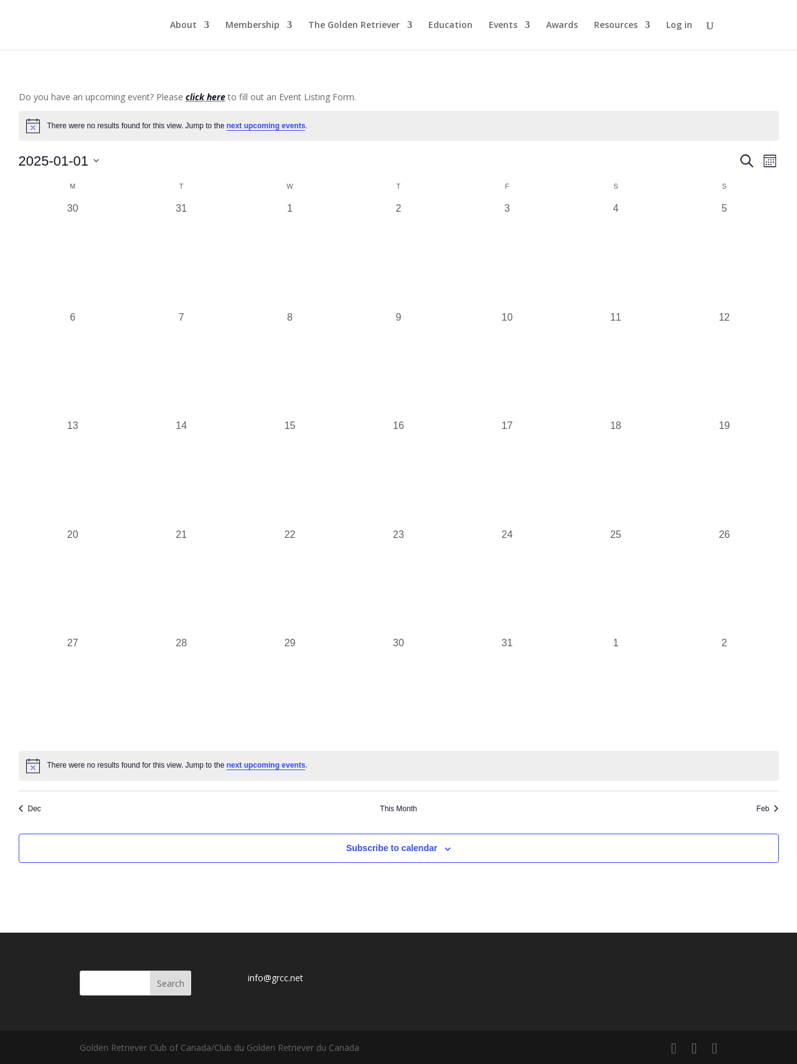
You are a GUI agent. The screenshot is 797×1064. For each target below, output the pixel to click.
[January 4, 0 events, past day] (616, 255)
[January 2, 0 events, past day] (398, 255)
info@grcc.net (275, 978)
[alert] (399, 126)
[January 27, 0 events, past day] (73, 690)
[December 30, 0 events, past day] (73, 255)
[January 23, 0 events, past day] (398, 581)
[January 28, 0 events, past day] (181, 690)
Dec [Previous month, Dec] (30, 808)
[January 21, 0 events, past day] (181, 581)
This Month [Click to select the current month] (398, 808)
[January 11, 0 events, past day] (616, 364)
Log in (679, 26)
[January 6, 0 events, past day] (73, 364)
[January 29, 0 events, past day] (289, 690)
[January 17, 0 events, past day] (507, 472)
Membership (252, 26)
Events (503, 26)
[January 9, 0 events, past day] (398, 364)
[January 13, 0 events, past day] (73, 472)
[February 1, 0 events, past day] (616, 690)
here (214, 97)
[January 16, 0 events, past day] (398, 472)
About (183, 26)
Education (450, 26)
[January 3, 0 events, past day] (507, 255)
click (195, 97)
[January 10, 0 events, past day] (507, 364)
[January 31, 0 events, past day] (507, 690)
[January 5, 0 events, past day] (724, 255)
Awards (562, 26)
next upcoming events (266, 125)
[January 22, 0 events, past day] (289, 581)
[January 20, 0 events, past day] (73, 581)
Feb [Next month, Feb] (768, 808)
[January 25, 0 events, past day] (616, 581)
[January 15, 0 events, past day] (289, 472)
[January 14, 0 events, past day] (181, 472)
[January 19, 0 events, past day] (724, 472)
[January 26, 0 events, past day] (724, 581)
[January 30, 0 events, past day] (398, 690)
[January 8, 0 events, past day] (289, 364)
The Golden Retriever (354, 26)
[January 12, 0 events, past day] (724, 364)
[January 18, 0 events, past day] (616, 472)
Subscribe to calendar (391, 848)
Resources (616, 26)
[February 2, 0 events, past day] (724, 690)
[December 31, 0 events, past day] (181, 255)
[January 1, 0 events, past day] (289, 255)
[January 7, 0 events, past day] (181, 364)
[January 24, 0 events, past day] (507, 581)
